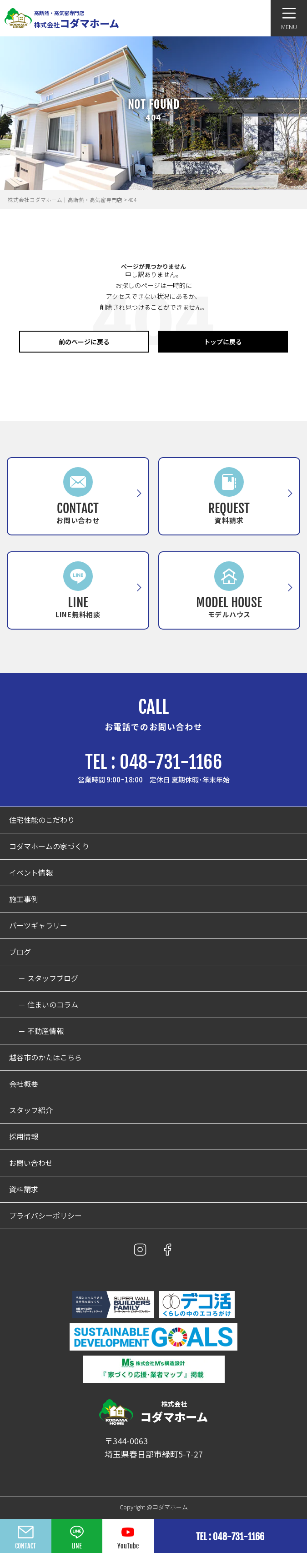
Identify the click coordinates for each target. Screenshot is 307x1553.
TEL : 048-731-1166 (153, 762)
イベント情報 (31, 873)
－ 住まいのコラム (48, 1004)
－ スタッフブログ (48, 978)
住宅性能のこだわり (42, 820)
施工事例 (23, 899)
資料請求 (23, 1189)
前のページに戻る (84, 341)
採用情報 (23, 1136)
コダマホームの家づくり (49, 846)
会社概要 (23, 1084)
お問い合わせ (31, 1163)
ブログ (20, 952)
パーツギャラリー (38, 925)
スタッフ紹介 (31, 1110)
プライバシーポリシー (45, 1216)
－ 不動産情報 (41, 1031)
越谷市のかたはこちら (45, 1057)
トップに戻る (223, 341)
